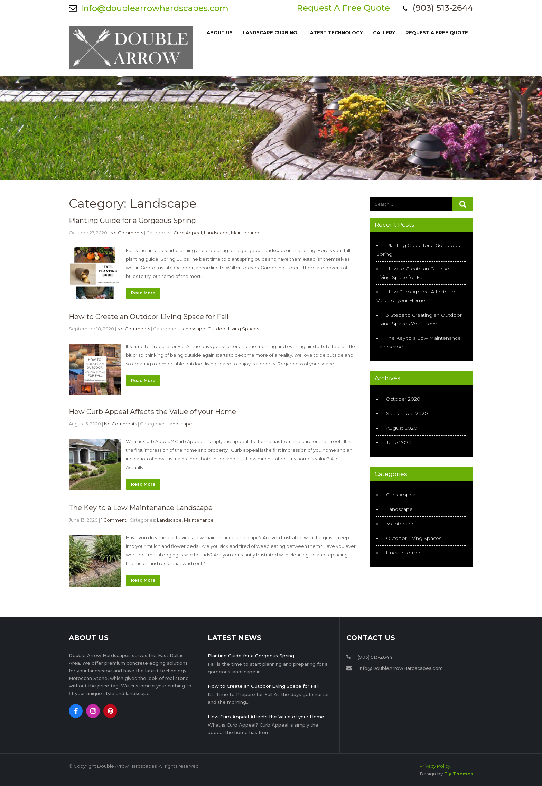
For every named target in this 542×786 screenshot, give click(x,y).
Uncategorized (404, 553)
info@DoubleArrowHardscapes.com (401, 668)
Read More (143, 293)
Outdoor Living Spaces (233, 328)
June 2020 (399, 442)
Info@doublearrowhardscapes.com (154, 8)
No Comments (126, 232)
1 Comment (114, 520)
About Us (220, 32)
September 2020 (407, 413)
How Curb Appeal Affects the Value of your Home (152, 412)
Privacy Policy (435, 766)
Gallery (384, 32)
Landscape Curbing (270, 32)
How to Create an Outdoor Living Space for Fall (148, 316)
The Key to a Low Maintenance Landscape (141, 508)
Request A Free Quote (343, 8)
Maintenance (246, 232)
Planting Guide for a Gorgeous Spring (132, 220)
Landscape (216, 232)
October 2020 (403, 399)
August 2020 (401, 428)
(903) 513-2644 (443, 8)
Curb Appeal (188, 232)
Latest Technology (335, 32)
